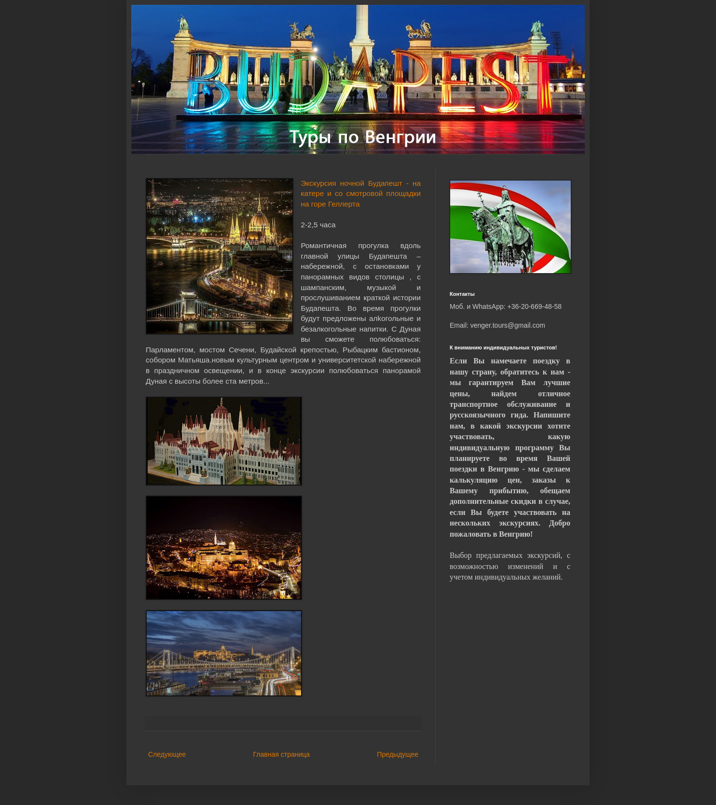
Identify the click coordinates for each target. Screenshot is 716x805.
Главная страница (281, 754)
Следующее (167, 754)
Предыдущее (397, 754)
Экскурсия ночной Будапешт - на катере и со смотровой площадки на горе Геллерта (361, 193)
